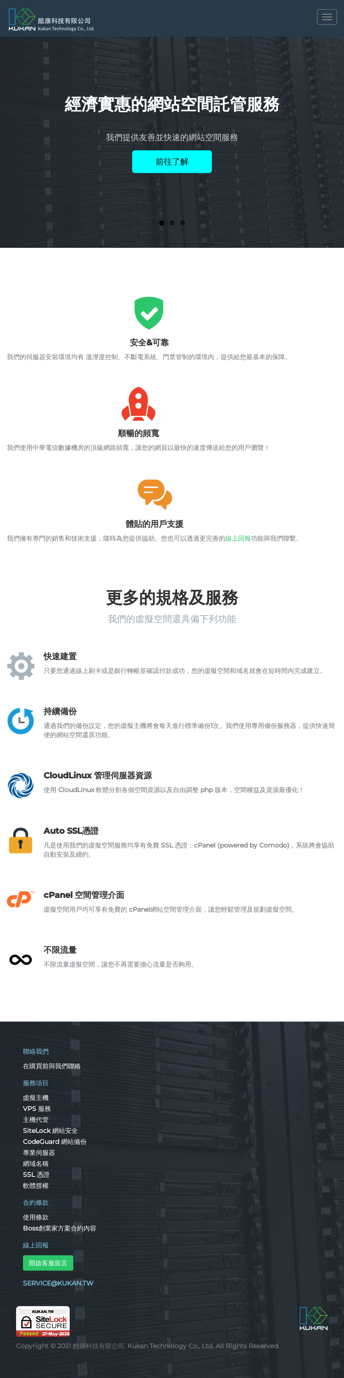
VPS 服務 (37, 1109)
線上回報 (238, 538)
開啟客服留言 (48, 1263)
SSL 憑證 (36, 1174)
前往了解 (172, 162)
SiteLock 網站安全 (50, 1130)
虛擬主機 (36, 1098)
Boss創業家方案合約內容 (59, 1228)
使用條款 (36, 1217)
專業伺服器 (39, 1152)
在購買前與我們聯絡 (52, 1066)
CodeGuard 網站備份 (55, 1141)
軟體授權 (36, 1185)
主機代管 (36, 1120)
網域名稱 (36, 1163)
